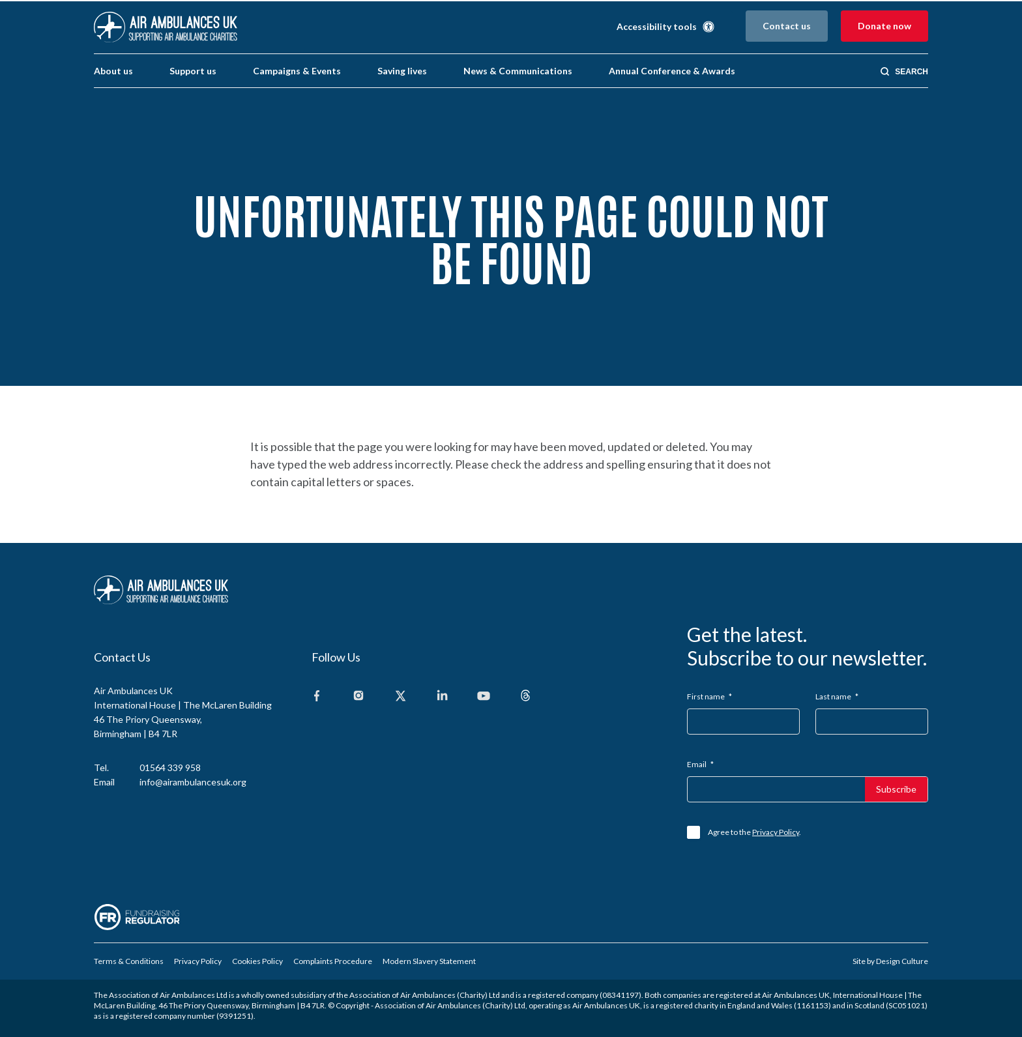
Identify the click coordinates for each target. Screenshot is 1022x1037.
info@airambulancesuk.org (192, 781)
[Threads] (525, 696)
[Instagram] (358, 696)
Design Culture (902, 961)
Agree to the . (754, 832)
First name (709, 696)
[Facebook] (316, 696)
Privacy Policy (775, 832)
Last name (836, 696)
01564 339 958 (170, 767)
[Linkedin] (442, 696)
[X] (400, 696)
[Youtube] (483, 696)
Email (700, 764)
